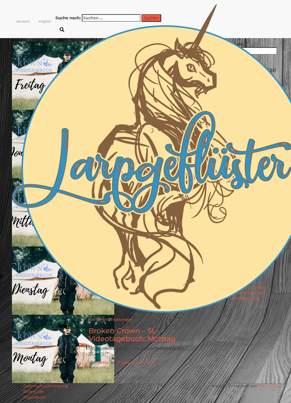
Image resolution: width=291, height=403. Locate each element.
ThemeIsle (268, 385)
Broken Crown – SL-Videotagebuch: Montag (131, 334)
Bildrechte (33, 391)
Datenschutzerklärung (45, 385)
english (45, 21)
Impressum (34, 397)
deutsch (23, 21)
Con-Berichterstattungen (110, 319)
